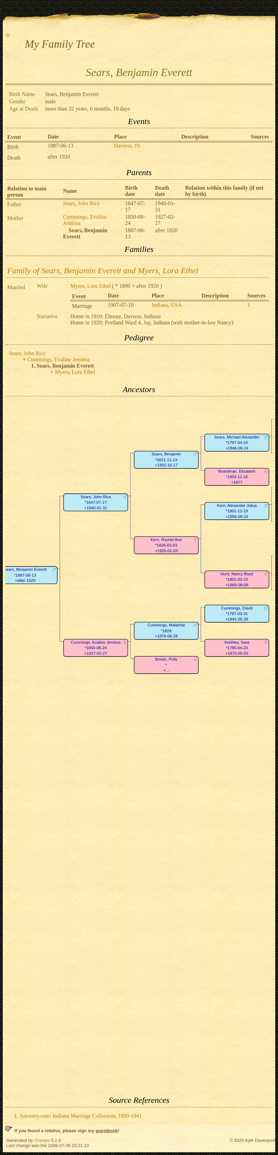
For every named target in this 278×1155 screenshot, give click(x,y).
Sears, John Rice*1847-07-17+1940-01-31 (95, 502)
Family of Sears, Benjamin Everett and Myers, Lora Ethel (102, 270)
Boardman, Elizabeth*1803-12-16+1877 (237, 477)
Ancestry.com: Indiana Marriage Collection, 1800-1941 (80, 1116)
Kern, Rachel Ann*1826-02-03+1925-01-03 (166, 545)
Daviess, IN (127, 146)
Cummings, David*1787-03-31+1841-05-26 (237, 614)
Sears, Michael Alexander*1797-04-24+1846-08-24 (237, 443)
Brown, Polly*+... (166, 665)
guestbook (107, 1130)
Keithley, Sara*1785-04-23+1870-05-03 (237, 648)
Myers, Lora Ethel (90, 286)
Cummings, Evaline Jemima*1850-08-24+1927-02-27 (95, 648)
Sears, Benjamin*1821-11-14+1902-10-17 (166, 460)
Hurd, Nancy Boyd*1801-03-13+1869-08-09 (237, 579)
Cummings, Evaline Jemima (58, 359)
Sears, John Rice (81, 203)
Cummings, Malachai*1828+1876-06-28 (166, 631)
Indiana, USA (166, 305)
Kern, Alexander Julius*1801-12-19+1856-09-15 (237, 511)
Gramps (42, 1140)
